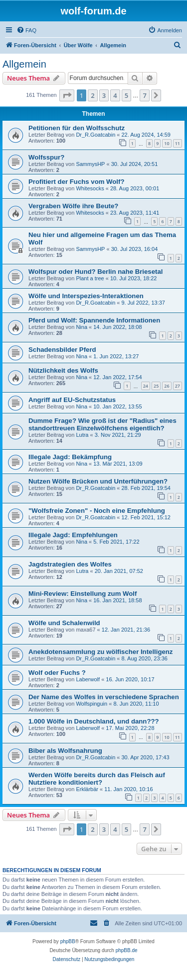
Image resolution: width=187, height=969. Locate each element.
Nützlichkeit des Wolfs (63, 370)
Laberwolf (88, 679)
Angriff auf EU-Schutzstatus (72, 400)
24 (145, 386)
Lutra (82, 435)
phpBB (67, 941)
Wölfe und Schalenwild (64, 623)
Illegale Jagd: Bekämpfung (70, 457)
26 (166, 386)
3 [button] (104, 95)
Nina (81, 327)
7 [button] (144, 95)
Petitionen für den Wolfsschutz (76, 128)
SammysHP (90, 164)
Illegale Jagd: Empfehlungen (73, 535)
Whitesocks (90, 188)
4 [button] (115, 95)
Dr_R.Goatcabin (95, 135)
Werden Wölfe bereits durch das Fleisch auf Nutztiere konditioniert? (96, 778)
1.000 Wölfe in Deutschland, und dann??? (93, 721)
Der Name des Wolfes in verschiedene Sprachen (103, 697)
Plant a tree (90, 278)
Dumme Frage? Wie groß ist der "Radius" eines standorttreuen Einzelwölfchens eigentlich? (102, 424)
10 (166, 143)
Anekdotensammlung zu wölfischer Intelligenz (100, 651)
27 (177, 386)
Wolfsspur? (46, 157)
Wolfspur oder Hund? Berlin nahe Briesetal (95, 271)
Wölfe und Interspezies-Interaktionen (86, 296)
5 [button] (126, 95)
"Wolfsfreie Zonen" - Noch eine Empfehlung (96, 510)
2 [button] (92, 95)
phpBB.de (127, 950)
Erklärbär (87, 789)
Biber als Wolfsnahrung (65, 750)
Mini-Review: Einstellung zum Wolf (82, 593)
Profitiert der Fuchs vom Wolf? (76, 181)
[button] (66, 95)
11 (177, 143)
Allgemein (24, 64)
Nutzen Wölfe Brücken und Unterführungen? (98, 481)
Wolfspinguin (91, 704)
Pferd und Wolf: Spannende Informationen (94, 320)
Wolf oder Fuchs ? (57, 672)
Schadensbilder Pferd (62, 349)
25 (156, 386)
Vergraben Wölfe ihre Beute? (73, 206)
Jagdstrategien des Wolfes (70, 564)
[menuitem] (26, 30)
